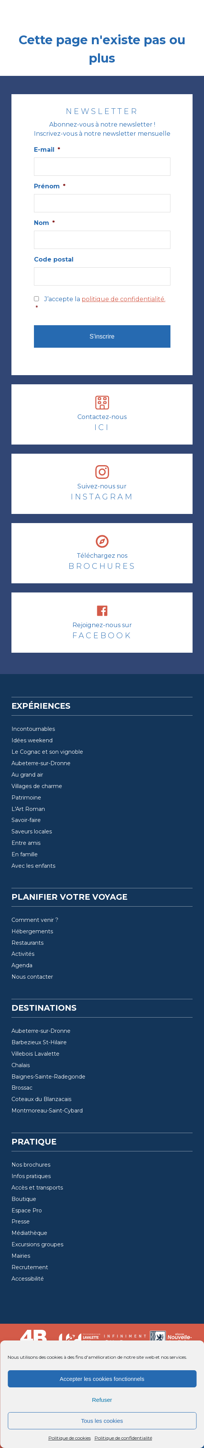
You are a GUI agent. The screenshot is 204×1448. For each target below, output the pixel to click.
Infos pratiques (31, 1176)
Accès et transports (37, 1187)
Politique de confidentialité (123, 1438)
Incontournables (33, 729)
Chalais (20, 1065)
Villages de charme (36, 786)
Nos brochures (30, 1164)
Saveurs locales (31, 831)
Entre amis (25, 843)
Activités (22, 953)
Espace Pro (26, 1210)
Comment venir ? (34, 920)
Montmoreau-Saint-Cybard (47, 1110)
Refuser (102, 1400)
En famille (24, 854)
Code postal (54, 259)
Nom (44, 222)
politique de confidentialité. (123, 299)
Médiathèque (29, 1233)
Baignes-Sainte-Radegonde (48, 1076)
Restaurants (27, 942)
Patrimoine (26, 797)
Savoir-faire (26, 820)
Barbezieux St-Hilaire (39, 1042)
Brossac (21, 1087)
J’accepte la (102, 304)
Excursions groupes (37, 1244)
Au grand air (27, 774)
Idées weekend (32, 740)
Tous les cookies (102, 1420)
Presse (20, 1221)
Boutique (23, 1199)
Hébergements (32, 931)
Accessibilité (27, 1278)
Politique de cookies (69, 1438)
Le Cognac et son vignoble (47, 751)
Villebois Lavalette (35, 1053)
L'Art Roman (28, 809)
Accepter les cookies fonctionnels (102, 1379)
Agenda (21, 965)
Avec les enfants (33, 865)
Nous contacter (32, 976)
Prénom (50, 186)
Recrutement (29, 1267)
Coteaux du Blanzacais (41, 1099)
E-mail (47, 149)
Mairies (20, 1255)
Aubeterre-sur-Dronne (41, 763)
